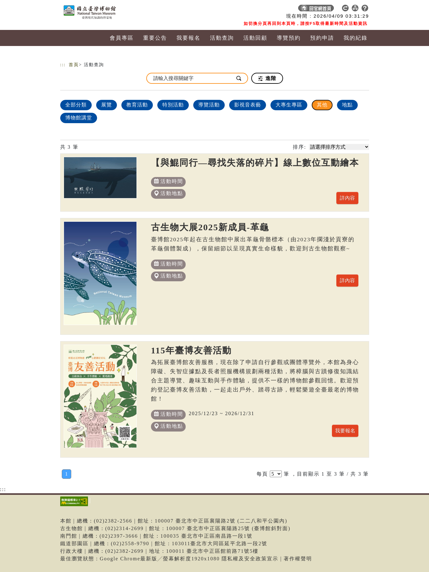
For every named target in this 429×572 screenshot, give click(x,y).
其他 (322, 104)
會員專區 (122, 38)
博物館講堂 (78, 117)
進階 (267, 78)
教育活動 (137, 104)
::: (63, 64)
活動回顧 (255, 38)
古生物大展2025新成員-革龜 (210, 227)
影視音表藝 (247, 104)
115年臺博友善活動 (191, 350)
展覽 (106, 104)
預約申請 (322, 38)
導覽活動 (209, 104)
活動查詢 (222, 38)
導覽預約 (289, 38)
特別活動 (173, 104)
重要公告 (155, 38)
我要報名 (188, 38)
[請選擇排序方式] (339, 147)
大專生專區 (288, 104)
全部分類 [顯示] (76, 104)
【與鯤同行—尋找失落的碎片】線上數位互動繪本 (255, 163)
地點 (347, 104)
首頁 (74, 64)
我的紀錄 (356, 38)
